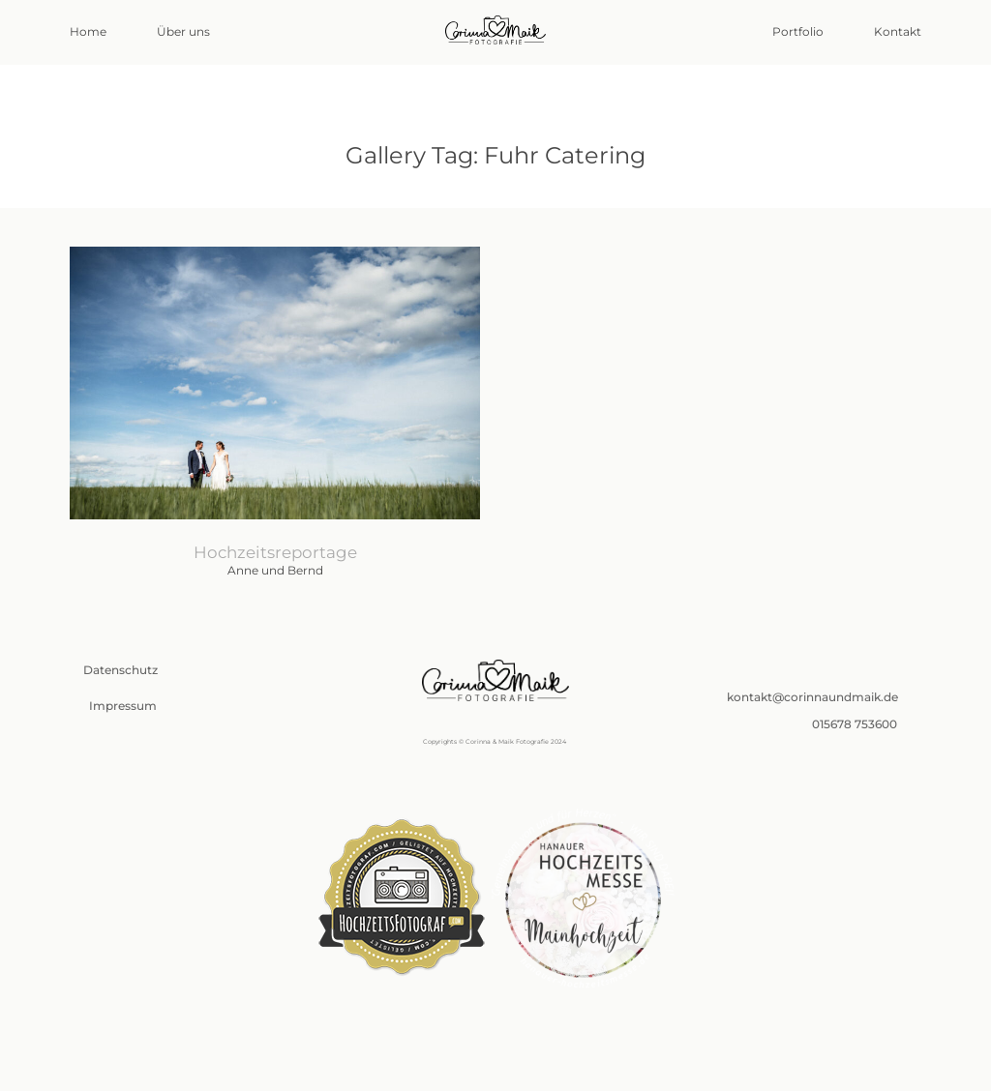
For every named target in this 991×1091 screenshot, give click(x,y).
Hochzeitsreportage (275, 552)
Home (88, 32)
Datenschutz (120, 670)
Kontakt (897, 32)
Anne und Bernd (275, 421)
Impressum (123, 705)
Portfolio (798, 32)
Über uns (183, 32)
